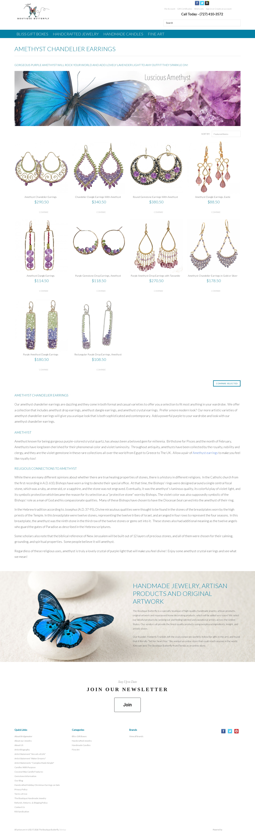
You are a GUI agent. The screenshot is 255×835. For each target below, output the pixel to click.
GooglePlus (207, 3)
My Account (169, 9)
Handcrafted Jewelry (76, 34)
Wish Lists (199, 9)
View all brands (136, 736)
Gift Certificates (184, 9)
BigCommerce (232, 830)
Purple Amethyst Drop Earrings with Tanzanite (155, 275)
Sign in (209, 9)
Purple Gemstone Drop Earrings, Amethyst (98, 275)
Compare (43, 212)
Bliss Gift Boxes (32, 34)
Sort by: (205, 134)
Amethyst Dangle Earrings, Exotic (212, 196)
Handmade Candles (123, 34)
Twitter (202, 3)
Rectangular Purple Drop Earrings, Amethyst (98, 354)
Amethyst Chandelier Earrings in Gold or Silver (213, 275)
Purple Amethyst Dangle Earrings (40, 354)
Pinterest (236, 731)
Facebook (197, 3)
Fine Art (156, 34)
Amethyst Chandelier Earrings (41, 196)
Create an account (223, 9)
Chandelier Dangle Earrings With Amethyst (98, 196)
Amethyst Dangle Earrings (41, 275)
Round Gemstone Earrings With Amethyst (155, 196)
